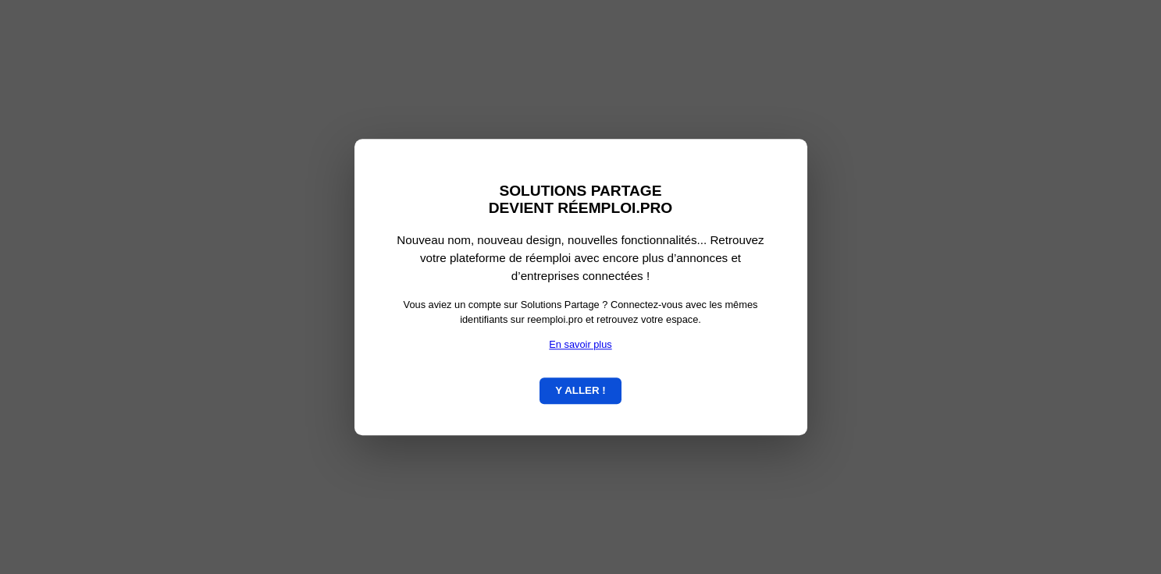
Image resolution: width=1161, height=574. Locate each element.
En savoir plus (580, 344)
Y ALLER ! (580, 390)
